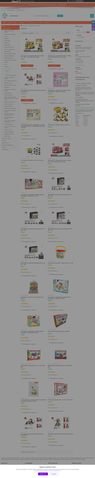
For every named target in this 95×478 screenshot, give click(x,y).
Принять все (43, 473)
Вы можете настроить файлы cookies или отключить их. (47, 470)
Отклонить (53, 473)
